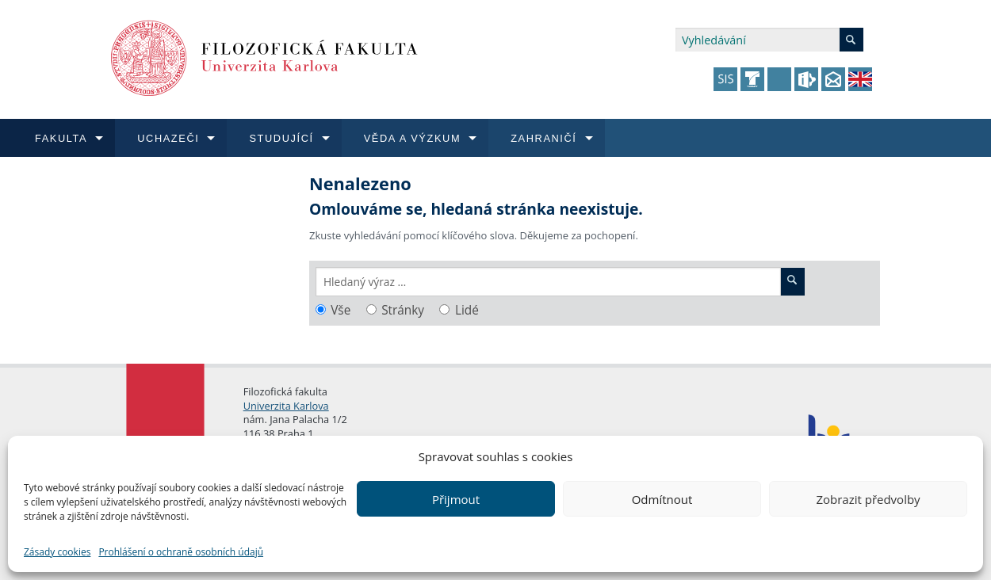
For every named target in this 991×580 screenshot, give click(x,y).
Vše (340, 310)
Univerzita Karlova (286, 406)
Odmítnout (662, 499)
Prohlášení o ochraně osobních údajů (180, 552)
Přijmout (456, 499)
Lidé (467, 310)
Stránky (402, 310)
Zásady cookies (57, 552)
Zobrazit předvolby (868, 499)
